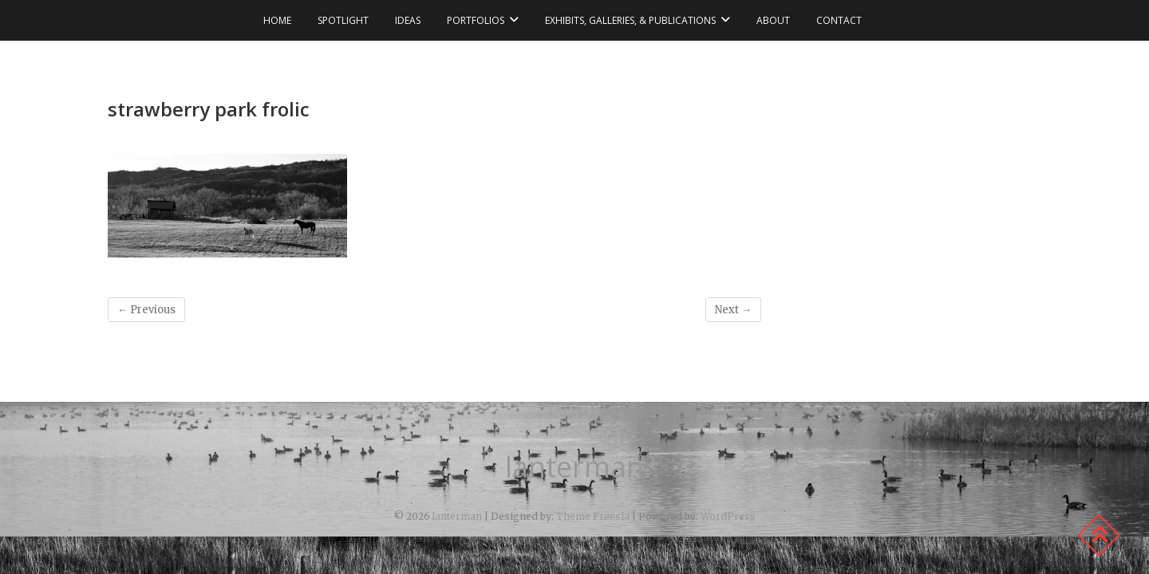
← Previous (146, 309)
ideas (408, 20)
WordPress (728, 516)
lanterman (574, 467)
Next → (733, 309)
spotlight (343, 20)
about (773, 20)
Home (277, 20)
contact (839, 20)
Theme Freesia (593, 516)
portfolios (475, 20)
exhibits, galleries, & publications (630, 20)
